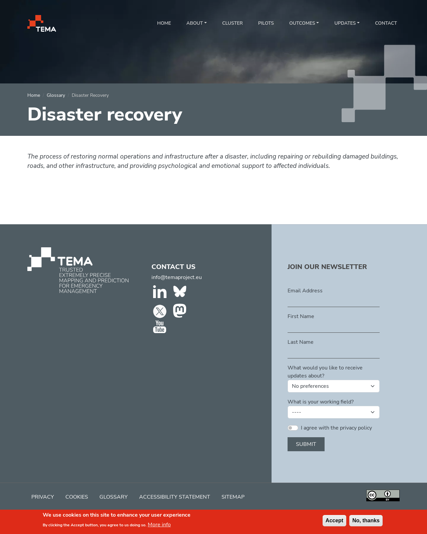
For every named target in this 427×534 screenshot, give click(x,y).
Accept (334, 521)
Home (164, 23)
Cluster (232, 23)
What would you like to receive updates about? (325, 371)
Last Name (301, 342)
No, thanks (366, 521)
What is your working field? (321, 402)
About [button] (194, 23)
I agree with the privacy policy (336, 428)
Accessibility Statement (174, 497)
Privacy (42, 497)
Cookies (76, 497)
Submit (306, 444)
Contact (386, 23)
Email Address (305, 290)
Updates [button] (345, 23)
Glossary (56, 95)
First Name (301, 316)
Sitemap (233, 497)
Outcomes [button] (302, 23)
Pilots (266, 23)
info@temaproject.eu (176, 277)
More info (159, 525)
